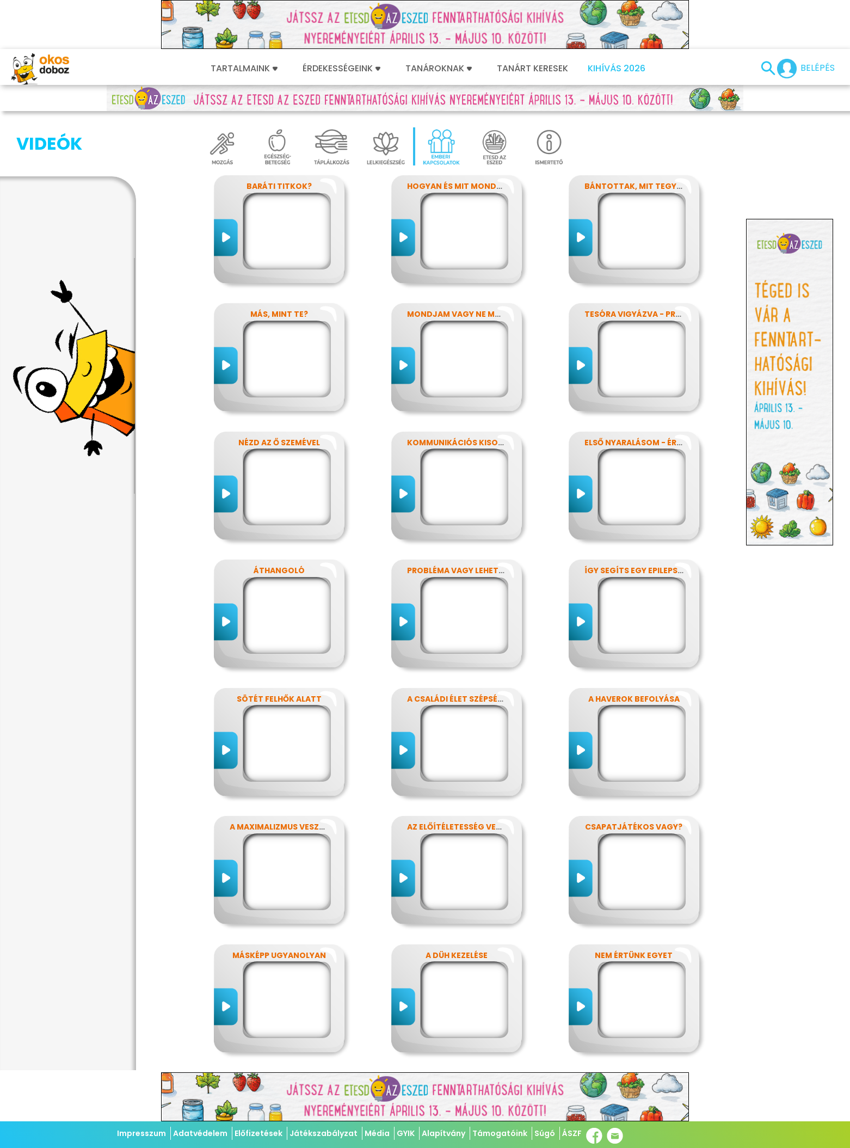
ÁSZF (572, 1133)
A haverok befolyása (634, 698)
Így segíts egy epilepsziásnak (648, 570)
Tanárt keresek (532, 68)
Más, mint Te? (279, 314)
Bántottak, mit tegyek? (637, 186)
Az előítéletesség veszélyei (466, 826)
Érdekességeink (341, 68)
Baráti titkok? (279, 186)
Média (377, 1133)
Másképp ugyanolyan (279, 955)
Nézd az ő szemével (279, 442)
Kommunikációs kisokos (461, 442)
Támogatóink (499, 1133)
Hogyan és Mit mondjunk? (464, 186)
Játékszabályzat (324, 1133)
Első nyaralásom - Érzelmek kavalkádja (672, 442)
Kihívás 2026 (616, 68)
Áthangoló (279, 570)
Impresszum (141, 1133)
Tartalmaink (244, 68)
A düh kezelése (457, 955)
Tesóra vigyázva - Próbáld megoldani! (669, 314)
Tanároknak (438, 68)
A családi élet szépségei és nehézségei (488, 698)
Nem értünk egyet (634, 955)
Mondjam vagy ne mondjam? (471, 314)
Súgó (544, 1133)
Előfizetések (258, 1133)
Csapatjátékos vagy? (633, 826)
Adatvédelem (200, 1133)
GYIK (406, 1133)
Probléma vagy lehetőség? (466, 570)
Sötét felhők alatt (279, 698)
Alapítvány (443, 1133)
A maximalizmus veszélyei (284, 826)
